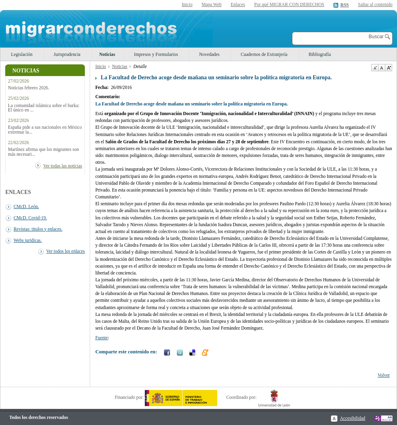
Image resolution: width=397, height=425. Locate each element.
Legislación (21, 54)
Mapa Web (211, 4)
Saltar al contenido (375, 4)
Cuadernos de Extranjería (264, 54)
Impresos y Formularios (156, 54)
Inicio (187, 4)
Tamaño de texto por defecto (381, 67)
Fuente (101, 337)
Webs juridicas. (28, 240)
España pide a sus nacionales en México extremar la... (45, 129)
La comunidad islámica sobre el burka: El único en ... (44, 107)
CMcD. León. (26, 206)
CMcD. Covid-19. (30, 217)
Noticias (107, 54)
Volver (384, 375)
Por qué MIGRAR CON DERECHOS (289, 4)
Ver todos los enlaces (65, 251)
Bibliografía (320, 54)
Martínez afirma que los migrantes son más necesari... (43, 151)
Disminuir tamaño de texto (374, 67)
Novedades (209, 54)
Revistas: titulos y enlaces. (38, 229)
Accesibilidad (352, 418)
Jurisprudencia (66, 54)
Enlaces (238, 4)
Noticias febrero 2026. (28, 88)
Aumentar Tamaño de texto (388, 67)
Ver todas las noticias (62, 165)
